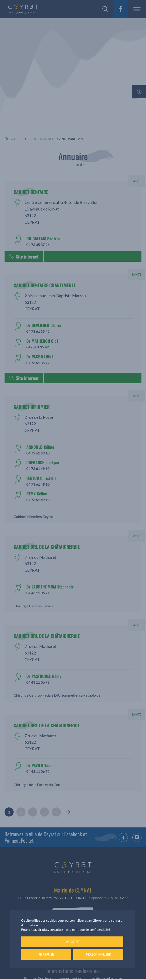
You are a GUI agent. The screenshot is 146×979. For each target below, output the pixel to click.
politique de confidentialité (91, 929)
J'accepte (72, 941)
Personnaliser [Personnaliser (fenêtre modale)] (98, 954)
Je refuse (46, 954)
